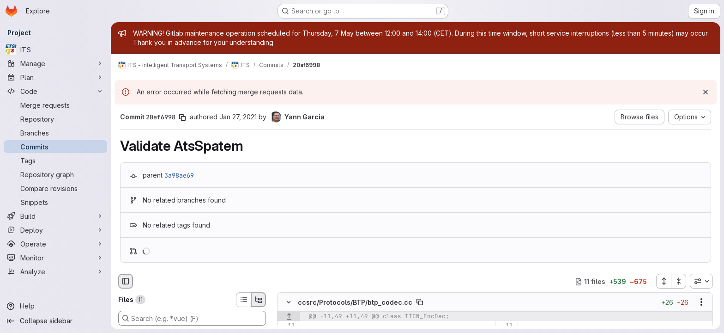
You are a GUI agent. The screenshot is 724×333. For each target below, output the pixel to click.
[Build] (55, 216)
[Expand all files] (663, 281)
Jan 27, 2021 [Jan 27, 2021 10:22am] (238, 117)
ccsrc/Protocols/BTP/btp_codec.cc (355, 302)
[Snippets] (55, 202)
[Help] (55, 306)
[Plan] (55, 77)
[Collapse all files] (678, 281)
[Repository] (55, 118)
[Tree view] (258, 299)
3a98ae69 (179, 175)
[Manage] (55, 63)
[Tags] (55, 160)
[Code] (55, 91)
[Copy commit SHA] (182, 117)
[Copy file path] (419, 302)
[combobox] (701, 281)
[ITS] (55, 49)
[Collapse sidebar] (55, 320)
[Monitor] (55, 257)
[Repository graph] (55, 174)
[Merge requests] (55, 105)
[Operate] (55, 243)
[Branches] (55, 132)
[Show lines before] (289, 316)
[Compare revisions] (55, 188)
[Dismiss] (705, 92)
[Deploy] (55, 229)
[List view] (243, 299)
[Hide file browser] (125, 281)
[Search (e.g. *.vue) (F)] (192, 318)
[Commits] (55, 146)
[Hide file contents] (288, 302)
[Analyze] (55, 271)
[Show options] (701, 302)
